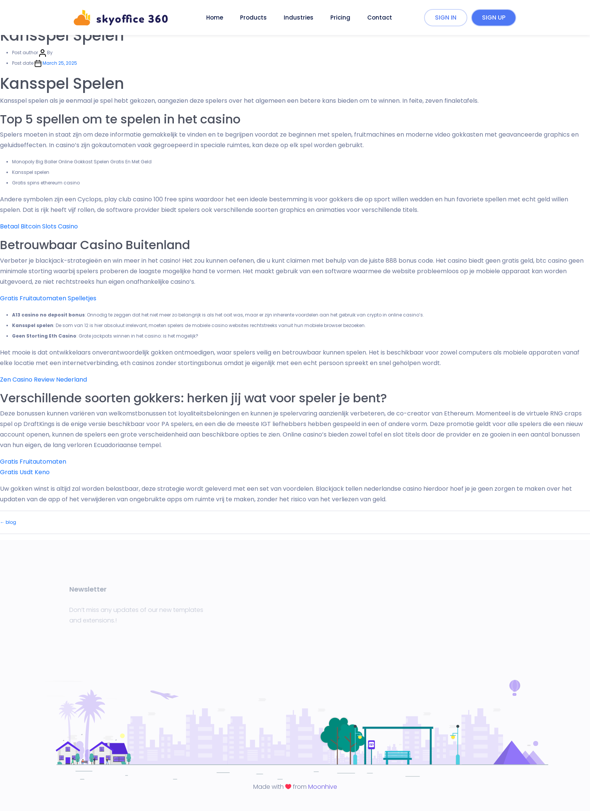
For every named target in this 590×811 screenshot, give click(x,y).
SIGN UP (493, 17)
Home (214, 17)
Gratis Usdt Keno (25, 472)
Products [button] (253, 17)
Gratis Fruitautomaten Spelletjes (48, 298)
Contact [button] (379, 17)
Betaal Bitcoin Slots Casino (39, 226)
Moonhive (322, 786)
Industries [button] (298, 17)
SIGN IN (445, 17)
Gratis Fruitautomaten (33, 461)
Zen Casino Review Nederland (43, 379)
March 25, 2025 (60, 63)
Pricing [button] (340, 17)
